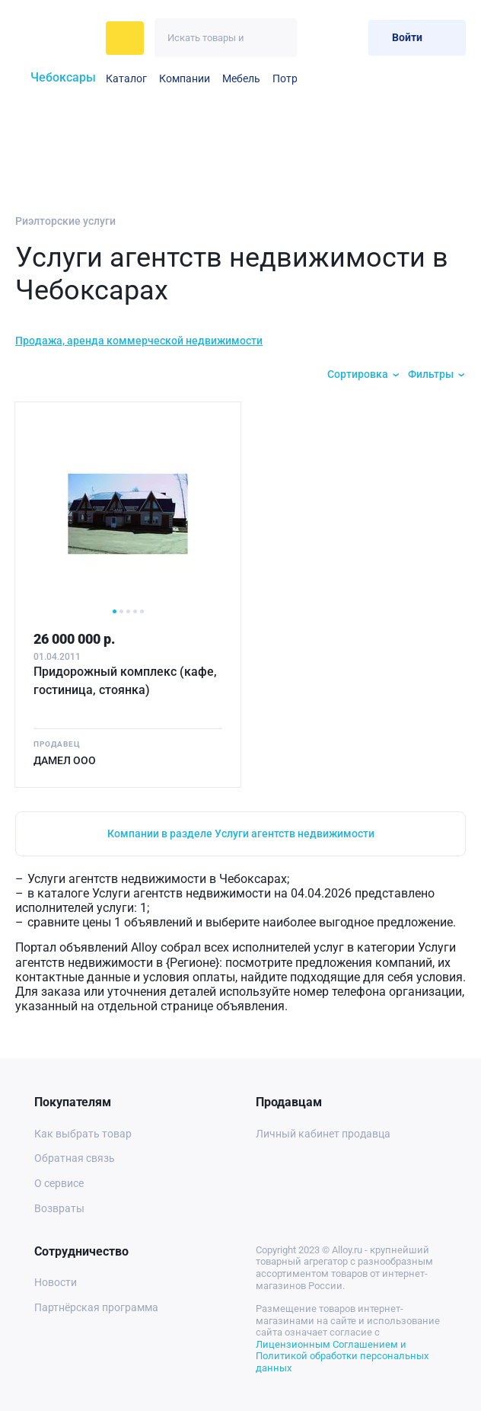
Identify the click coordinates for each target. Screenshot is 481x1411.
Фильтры (431, 374)
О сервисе (59, 1183)
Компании (184, 78)
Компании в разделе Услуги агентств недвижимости (240, 833)
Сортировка (357, 374)
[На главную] (56, 38)
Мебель (241, 78)
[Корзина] (350, 38)
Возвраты (59, 1208)
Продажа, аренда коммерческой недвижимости (139, 340)
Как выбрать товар (83, 1134)
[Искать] (277, 37)
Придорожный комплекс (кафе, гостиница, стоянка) (125, 680)
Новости (55, 1282)
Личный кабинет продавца (323, 1134)
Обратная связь (74, 1158)
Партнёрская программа (96, 1307)
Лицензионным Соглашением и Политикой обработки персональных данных (342, 1356)
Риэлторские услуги (65, 221)
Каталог (126, 78)
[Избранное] (319, 37)
